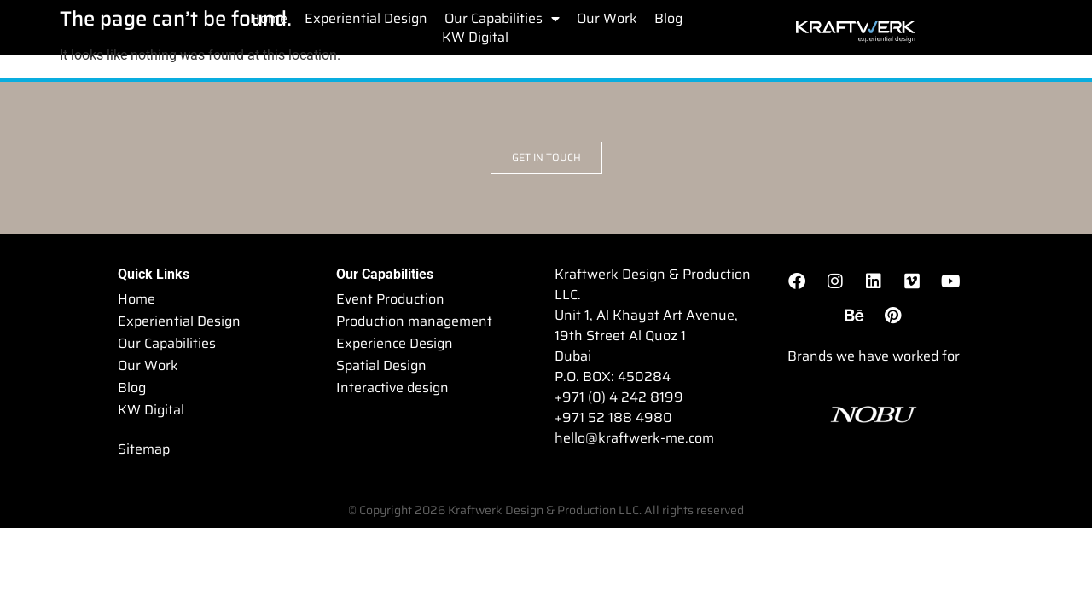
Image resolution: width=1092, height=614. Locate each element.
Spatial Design (381, 365)
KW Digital (475, 37)
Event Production (390, 299)
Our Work (607, 18)
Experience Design (394, 343)
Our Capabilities (502, 18)
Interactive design (392, 387)
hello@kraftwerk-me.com (634, 438)
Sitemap (144, 449)
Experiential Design (366, 18)
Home (269, 18)
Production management (414, 321)
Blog (668, 18)
